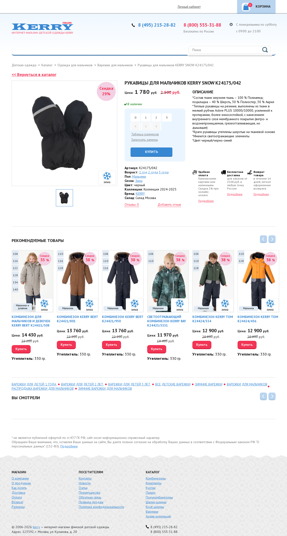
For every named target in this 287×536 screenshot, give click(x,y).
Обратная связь (90, 492)
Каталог (28, 48)
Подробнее (206, 201)
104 (15, 254)
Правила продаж (91, 497)
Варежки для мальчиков (247, 379)
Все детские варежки (172, 379)
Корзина (259, 6)
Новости (85, 478)
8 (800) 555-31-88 (202, 25)
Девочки (54, 48)
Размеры (18, 501)
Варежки (152, 506)
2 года (153, 172)
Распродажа (155, 48)
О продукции (21, 478)
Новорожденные (118, 48)
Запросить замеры (144, 140)
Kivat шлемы (155, 501)
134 (15, 282)
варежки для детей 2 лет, (82, 379)
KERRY (140, 193)
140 (15, 289)
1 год (143, 172)
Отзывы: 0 (132, 204)
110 (60, 254)
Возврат (17, 497)
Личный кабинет (189, 7)
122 (15, 268)
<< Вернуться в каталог (34, 74)
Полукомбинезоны (159, 492)
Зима (138, 181)
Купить (151, 152)
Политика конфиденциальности (101, 501)
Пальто (151, 487)
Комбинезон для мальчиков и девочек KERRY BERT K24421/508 (31, 321)
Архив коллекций (158, 511)
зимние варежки (208, 379)
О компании (20, 473)
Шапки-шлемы (156, 497)
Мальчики (83, 48)
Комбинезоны (156, 473)
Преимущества (89, 487)
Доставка (18, 487)
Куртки (151, 482)
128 (15, 275)
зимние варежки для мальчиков (105, 383)
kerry (36, 522)
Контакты (85, 473)
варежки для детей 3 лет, (129, 379)
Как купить (19, 482)
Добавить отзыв (169, 204)
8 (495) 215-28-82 (157, 25)
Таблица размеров (145, 134)
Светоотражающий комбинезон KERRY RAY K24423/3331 (166, 321)
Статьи (83, 482)
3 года (164, 172)
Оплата (17, 492)
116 (15, 261)
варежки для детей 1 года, (34, 379)
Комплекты (153, 478)
